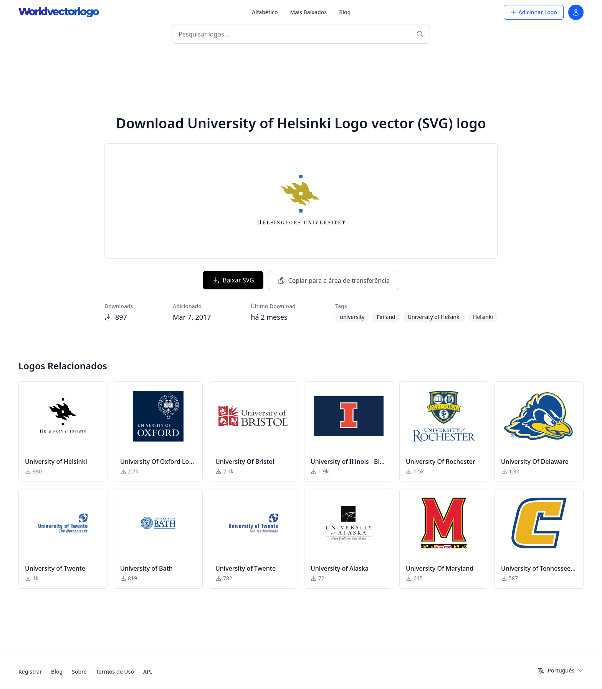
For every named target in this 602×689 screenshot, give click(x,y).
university (352, 316)
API (147, 671)
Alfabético (265, 12)
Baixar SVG (233, 280)
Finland (386, 316)
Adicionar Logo (533, 12)
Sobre (79, 671)
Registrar (30, 671)
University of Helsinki (434, 316)
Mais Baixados (308, 12)
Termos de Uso (115, 671)
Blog (345, 12)
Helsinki (483, 316)
